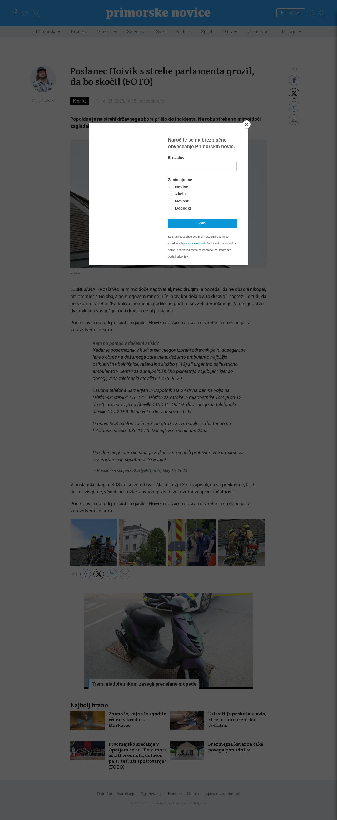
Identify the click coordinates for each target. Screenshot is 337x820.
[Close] (247, 124)
